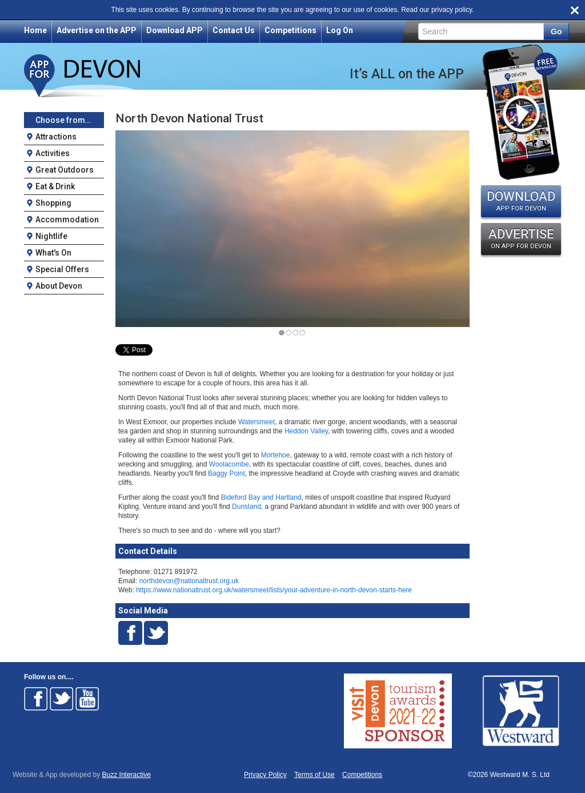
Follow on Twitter (62, 699)
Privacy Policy (265, 775)
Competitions (290, 30)
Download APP (174, 30)
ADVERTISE (521, 238)
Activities (52, 153)
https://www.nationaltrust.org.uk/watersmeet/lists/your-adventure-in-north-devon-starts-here (274, 590)
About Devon (58, 285)
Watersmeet (256, 422)
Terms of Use (314, 775)
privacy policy (451, 10)
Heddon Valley (306, 431)
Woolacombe (229, 464)
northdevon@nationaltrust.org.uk (189, 581)
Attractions (56, 136)
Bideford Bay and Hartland (261, 497)
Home (35, 30)
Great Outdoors (64, 169)
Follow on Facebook (36, 699)
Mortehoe (275, 455)
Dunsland (246, 507)
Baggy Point (226, 473)
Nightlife (51, 236)
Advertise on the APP (97, 30)
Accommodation (67, 219)
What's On (53, 252)
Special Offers (62, 269)
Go (556, 31)
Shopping (53, 203)
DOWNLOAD (521, 200)
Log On (339, 30)
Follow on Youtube (87, 699)
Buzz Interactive (126, 775)
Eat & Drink (55, 186)
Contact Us (234, 30)
